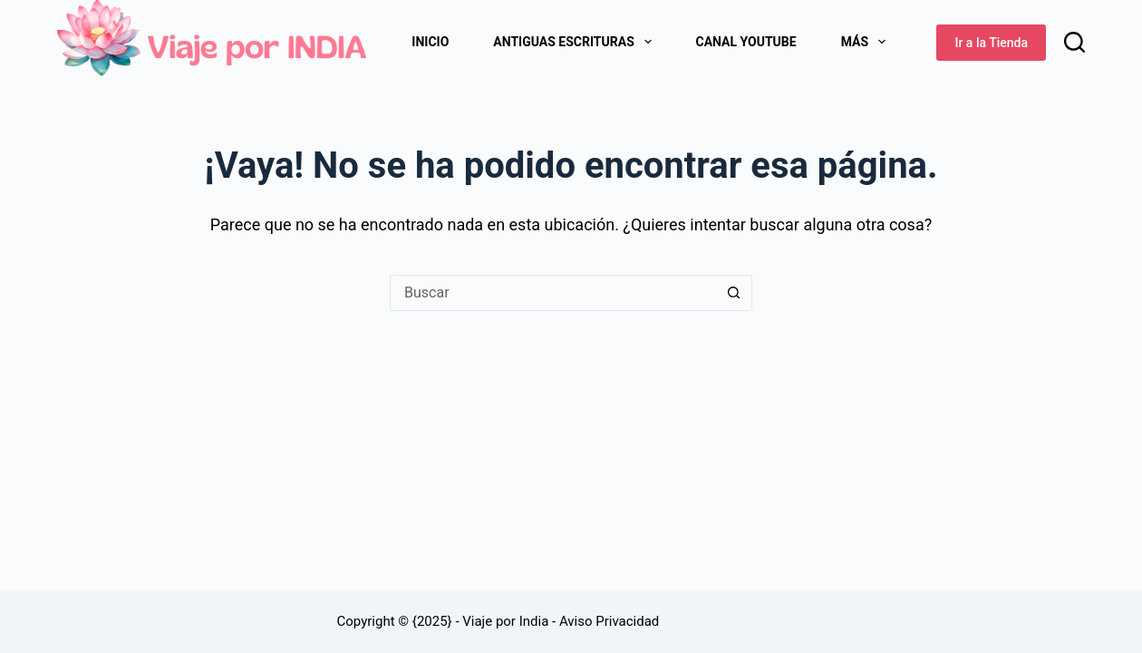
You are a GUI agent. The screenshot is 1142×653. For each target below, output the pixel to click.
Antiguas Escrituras (575, 42)
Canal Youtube (746, 41)
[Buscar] (1074, 42)
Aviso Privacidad (609, 621)
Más (867, 42)
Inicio (430, 41)
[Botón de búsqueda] (734, 293)
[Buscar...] (553, 293)
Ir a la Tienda (991, 42)
